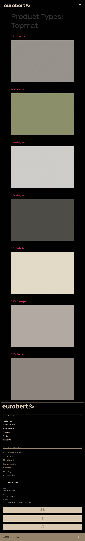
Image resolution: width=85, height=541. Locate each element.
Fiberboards (9, 460)
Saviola (6, 432)
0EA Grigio (17, 195)
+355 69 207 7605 (9, 491)
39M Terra (17, 354)
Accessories (9, 475)
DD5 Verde (17, 89)
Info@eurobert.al (9, 496)
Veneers (7, 467)
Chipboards (8, 456)
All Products (9, 424)
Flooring (7, 471)
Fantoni (7, 439)
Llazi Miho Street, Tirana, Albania (17, 502)
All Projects (8, 428)
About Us (7, 420)
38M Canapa (18, 301)
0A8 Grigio (17, 142)
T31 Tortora (18, 36)
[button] (80, 5)
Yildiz (5, 436)
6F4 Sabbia (17, 248)
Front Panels (9, 464)
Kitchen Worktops (12, 452)
